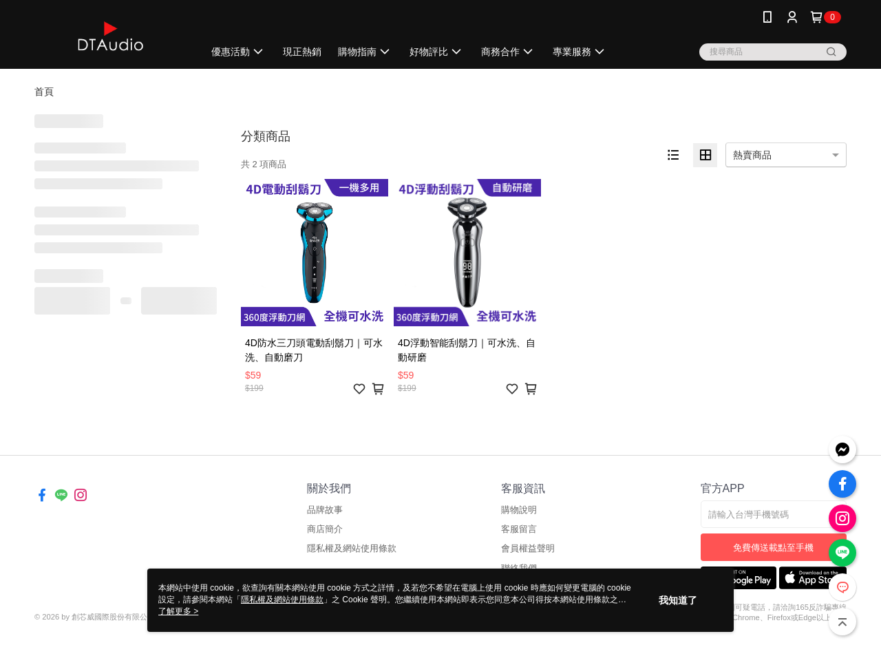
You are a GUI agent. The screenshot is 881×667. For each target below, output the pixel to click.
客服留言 (519, 529)
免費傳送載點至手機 (773, 547)
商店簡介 (325, 529)
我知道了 (678, 600)
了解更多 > (178, 611)
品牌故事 (325, 510)
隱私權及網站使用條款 (351, 548)
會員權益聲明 (528, 548)
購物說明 (519, 510)
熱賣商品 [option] (752, 154)
